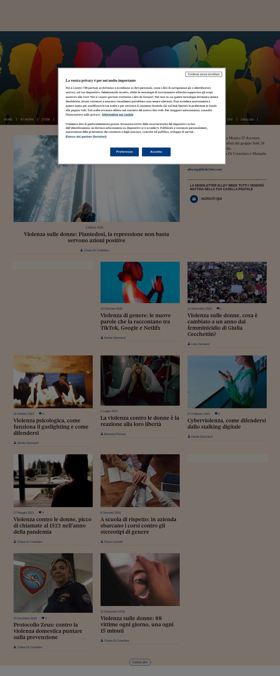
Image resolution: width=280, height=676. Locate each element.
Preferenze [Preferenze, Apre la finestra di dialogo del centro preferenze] (124, 151)
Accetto (156, 151)
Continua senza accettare (204, 74)
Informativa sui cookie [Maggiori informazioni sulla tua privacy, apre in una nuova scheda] (117, 114)
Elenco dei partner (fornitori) (86, 136)
